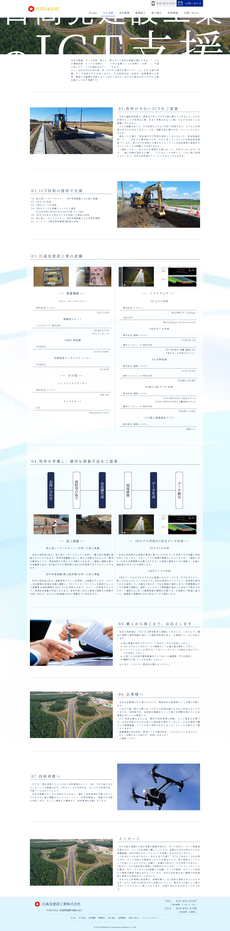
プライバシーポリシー (150, 917)
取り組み (157, 13)
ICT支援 (108, 13)
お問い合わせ (191, 13)
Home (93, 13)
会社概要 (124, 13)
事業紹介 (140, 13)
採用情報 (173, 13)
